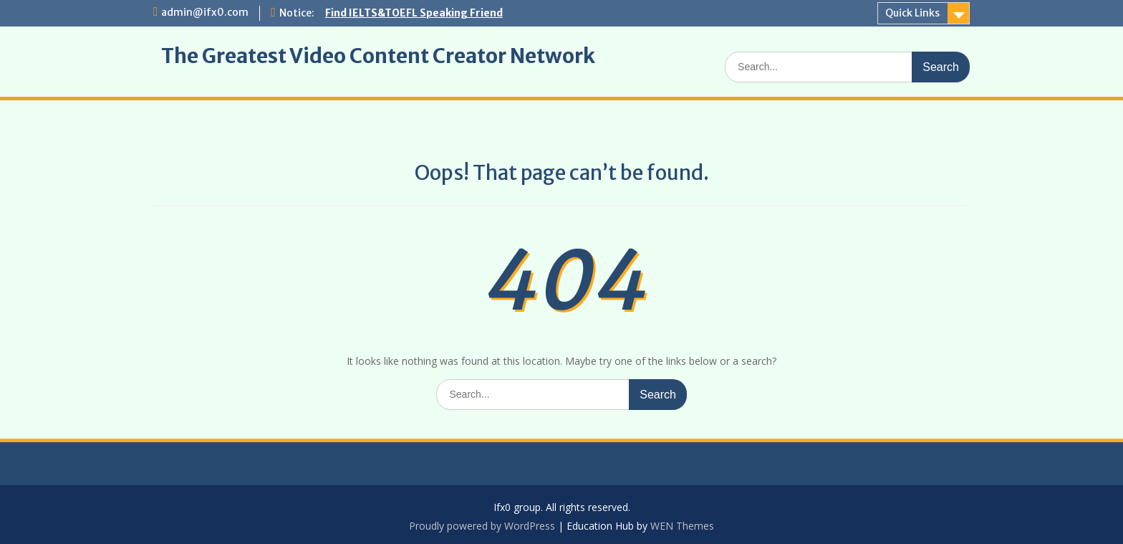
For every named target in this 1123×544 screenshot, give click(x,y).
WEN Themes (682, 526)
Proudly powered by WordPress (482, 526)
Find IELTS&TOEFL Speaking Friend (414, 12)
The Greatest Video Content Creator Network (378, 56)
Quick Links (912, 12)
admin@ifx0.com (205, 12)
